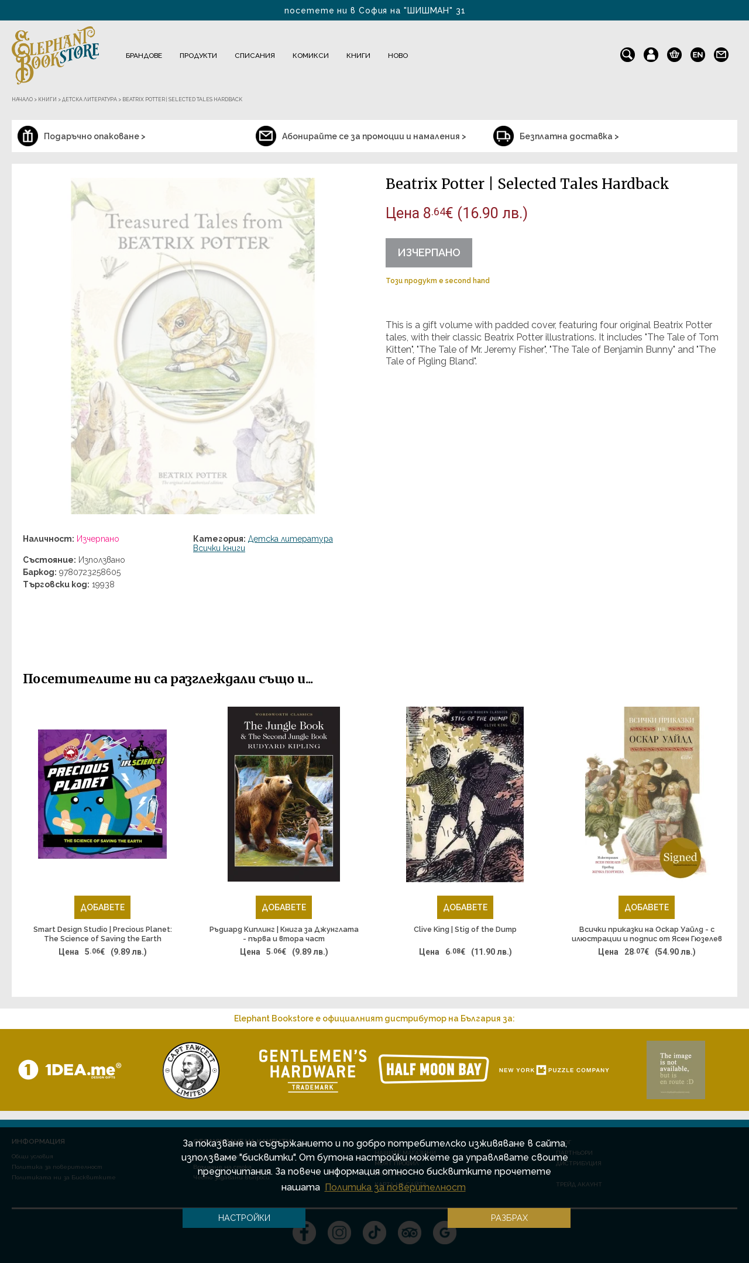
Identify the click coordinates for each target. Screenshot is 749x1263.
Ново (398, 55)
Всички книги (219, 548)
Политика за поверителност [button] (395, 1187)
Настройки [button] (244, 1218)
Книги (358, 55)
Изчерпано (429, 252)
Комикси (311, 55)
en (697, 52)
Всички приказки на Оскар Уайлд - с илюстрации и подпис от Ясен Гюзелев (647, 934)
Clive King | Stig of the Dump (465, 929)
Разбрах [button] (509, 1218)
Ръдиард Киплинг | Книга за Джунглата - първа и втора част (284, 934)
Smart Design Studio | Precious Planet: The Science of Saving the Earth (102, 934)
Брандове (144, 55)
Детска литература (290, 538)
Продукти (198, 55)
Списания (255, 55)
